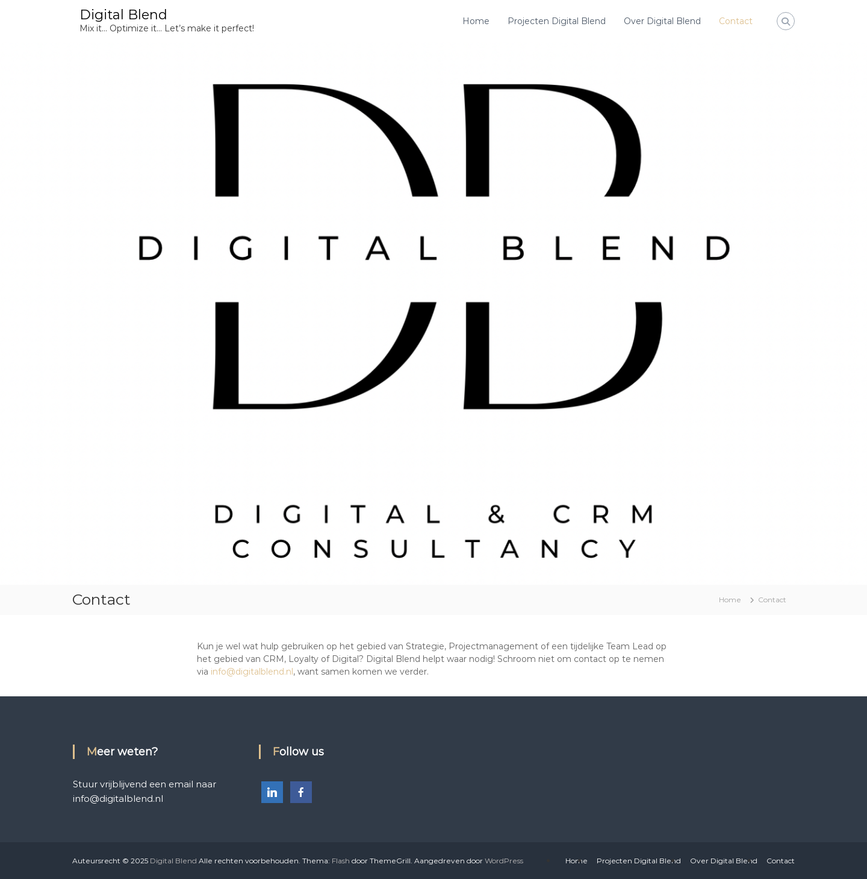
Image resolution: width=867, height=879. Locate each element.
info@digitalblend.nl (252, 671)
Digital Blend (123, 15)
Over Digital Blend (662, 21)
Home (475, 21)
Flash (341, 860)
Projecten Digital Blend (557, 21)
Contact (736, 21)
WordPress (504, 860)
